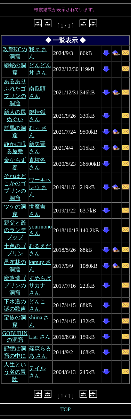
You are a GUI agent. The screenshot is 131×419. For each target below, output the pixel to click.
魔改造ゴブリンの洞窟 (15, 285)
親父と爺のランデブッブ (15, 230)
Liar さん (40, 337)
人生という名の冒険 (15, 372)
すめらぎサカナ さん (40, 285)
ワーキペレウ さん (40, 187)
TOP (65, 409)
